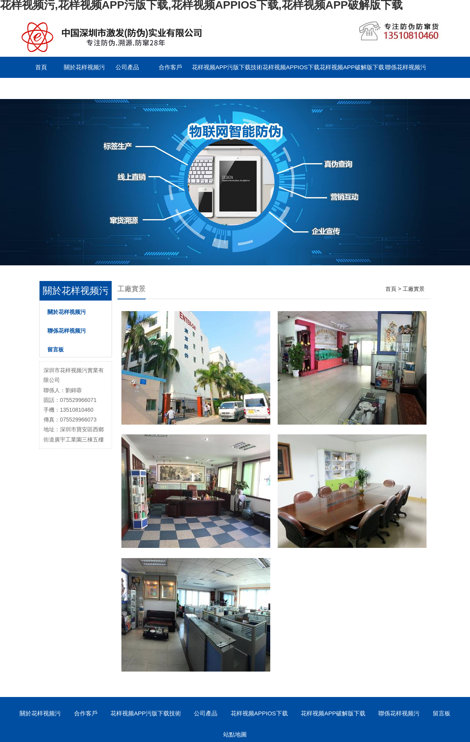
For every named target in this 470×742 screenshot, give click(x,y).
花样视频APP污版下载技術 (227, 67)
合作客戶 (170, 67)
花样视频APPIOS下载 (291, 67)
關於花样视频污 (84, 67)
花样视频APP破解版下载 (352, 67)
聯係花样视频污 (405, 67)
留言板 (41, 88)
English (84, 88)
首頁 (41, 67)
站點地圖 (235, 734)
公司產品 (127, 67)
